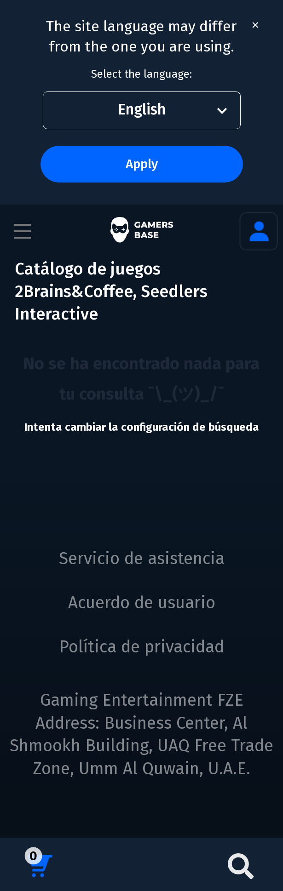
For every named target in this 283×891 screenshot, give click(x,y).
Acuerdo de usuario (141, 603)
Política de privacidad (141, 647)
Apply (142, 163)
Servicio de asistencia (142, 558)
